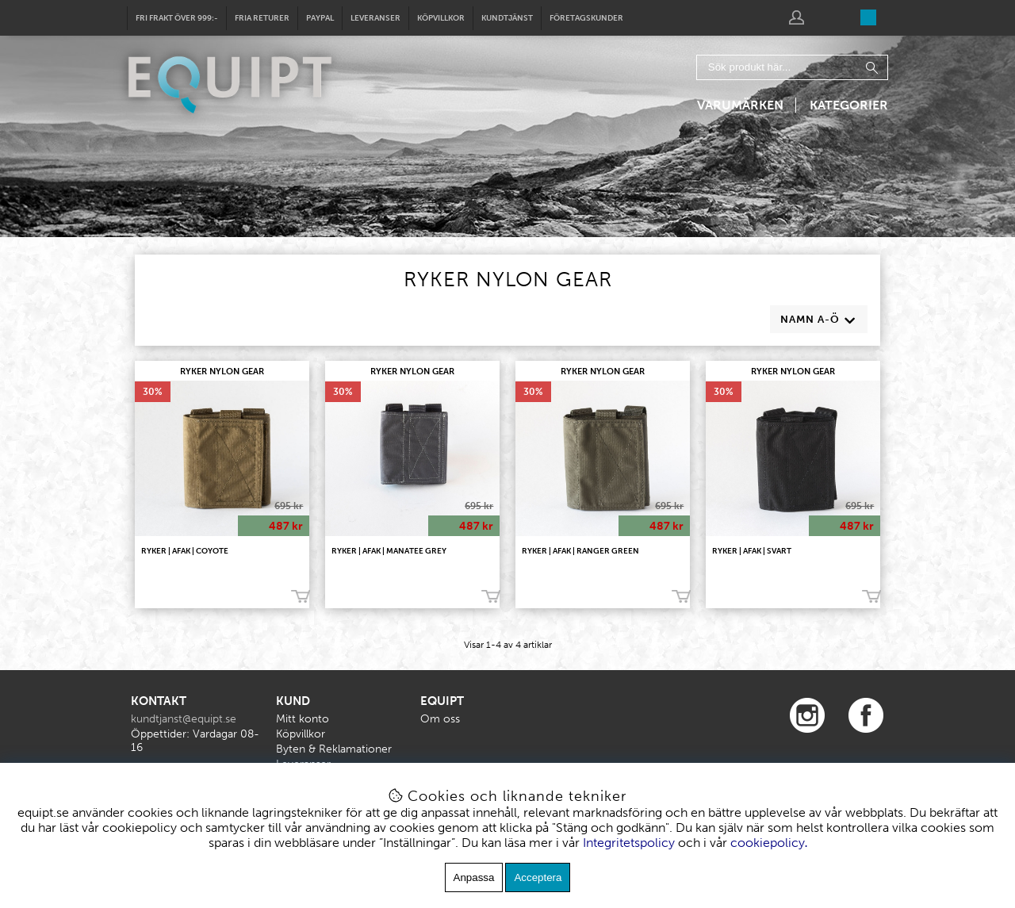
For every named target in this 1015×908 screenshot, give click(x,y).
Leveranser (375, 18)
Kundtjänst (507, 18)
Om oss (440, 719)
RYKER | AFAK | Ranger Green (580, 551)
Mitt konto (302, 719)
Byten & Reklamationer (334, 749)
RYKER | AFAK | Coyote (184, 551)
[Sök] (792, 67)
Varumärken (740, 105)
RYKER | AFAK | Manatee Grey (388, 551)
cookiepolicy (767, 842)
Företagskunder (586, 18)
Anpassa (474, 877)
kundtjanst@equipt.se (183, 719)
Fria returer (262, 18)
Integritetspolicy (629, 842)
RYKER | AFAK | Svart (751, 551)
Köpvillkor (441, 18)
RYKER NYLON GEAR (222, 371)
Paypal (320, 18)
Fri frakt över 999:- (177, 18)
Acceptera (537, 877)
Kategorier (849, 105)
